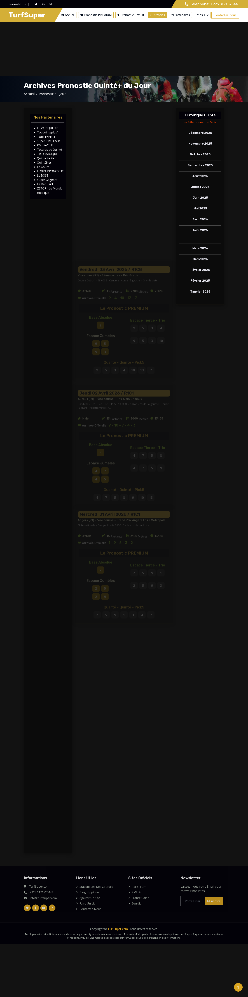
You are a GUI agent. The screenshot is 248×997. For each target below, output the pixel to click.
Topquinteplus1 (48, 132)
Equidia (136, 903)
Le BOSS (42, 175)
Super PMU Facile (48, 141)
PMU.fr (137, 892)
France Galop (140, 898)
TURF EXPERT (46, 137)
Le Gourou (44, 167)
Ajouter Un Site (89, 898)
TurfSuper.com (117, 929)
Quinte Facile (45, 158)
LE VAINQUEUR (47, 128)
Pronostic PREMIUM (96, 15)
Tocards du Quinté (49, 150)
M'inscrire (213, 901)
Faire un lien (88, 903)
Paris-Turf (139, 887)
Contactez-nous (225, 15)
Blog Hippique (89, 892)
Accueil (67, 15)
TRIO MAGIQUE (47, 154)
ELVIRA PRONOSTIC (50, 171)
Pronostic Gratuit (130, 15)
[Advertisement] (124, 49)
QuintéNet (44, 163)
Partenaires (180, 15)
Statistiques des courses (96, 887)
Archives (157, 15)
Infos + (200, 15)
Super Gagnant (47, 180)
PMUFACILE (45, 145)
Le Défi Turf (45, 184)
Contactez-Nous (90, 909)
